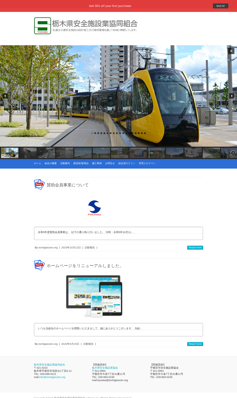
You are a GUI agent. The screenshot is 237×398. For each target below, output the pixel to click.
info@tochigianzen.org (52, 371)
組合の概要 (51, 157)
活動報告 (90, 241)
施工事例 (97, 157)
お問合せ (110, 157)
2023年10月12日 (71, 241)
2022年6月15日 (70, 338)
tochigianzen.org (48, 241)
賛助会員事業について (68, 179)
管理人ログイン (147, 157)
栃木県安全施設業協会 (105, 362)
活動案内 (65, 157)
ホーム (37, 157)
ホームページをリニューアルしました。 (85, 260)
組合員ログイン (126, 157)
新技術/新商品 (81, 157)
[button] (231, 45)
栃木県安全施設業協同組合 (49, 359)
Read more (195, 241)
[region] (118, 97)
